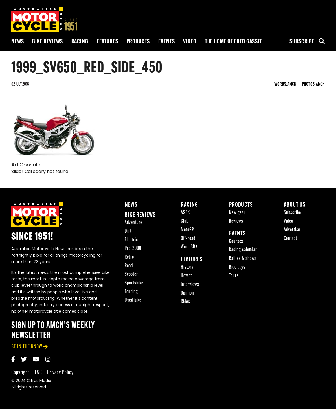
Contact (290, 238)
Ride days (237, 267)
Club (184, 221)
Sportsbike (134, 283)
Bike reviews (47, 42)
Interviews (190, 284)
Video (189, 42)
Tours (234, 276)
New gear (237, 212)
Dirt (128, 231)
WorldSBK (189, 247)
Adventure (133, 222)
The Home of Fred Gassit (233, 42)
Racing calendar (243, 250)
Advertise (292, 230)
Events (166, 42)
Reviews (236, 221)
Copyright (20, 372)
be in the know (26, 347)
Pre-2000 (133, 248)
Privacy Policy (60, 372)
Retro (129, 257)
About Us (295, 205)
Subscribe (302, 42)
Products (138, 42)
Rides (185, 301)
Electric (131, 240)
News (17, 42)
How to (187, 276)
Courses (236, 241)
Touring (131, 292)
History (187, 267)
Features (107, 42)
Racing (79, 42)
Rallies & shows (242, 258)
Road (129, 266)
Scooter (131, 274)
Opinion (187, 293)
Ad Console (25, 165)
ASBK (185, 212)
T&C (38, 372)
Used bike (133, 300)
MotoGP (187, 230)
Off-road (188, 238)
